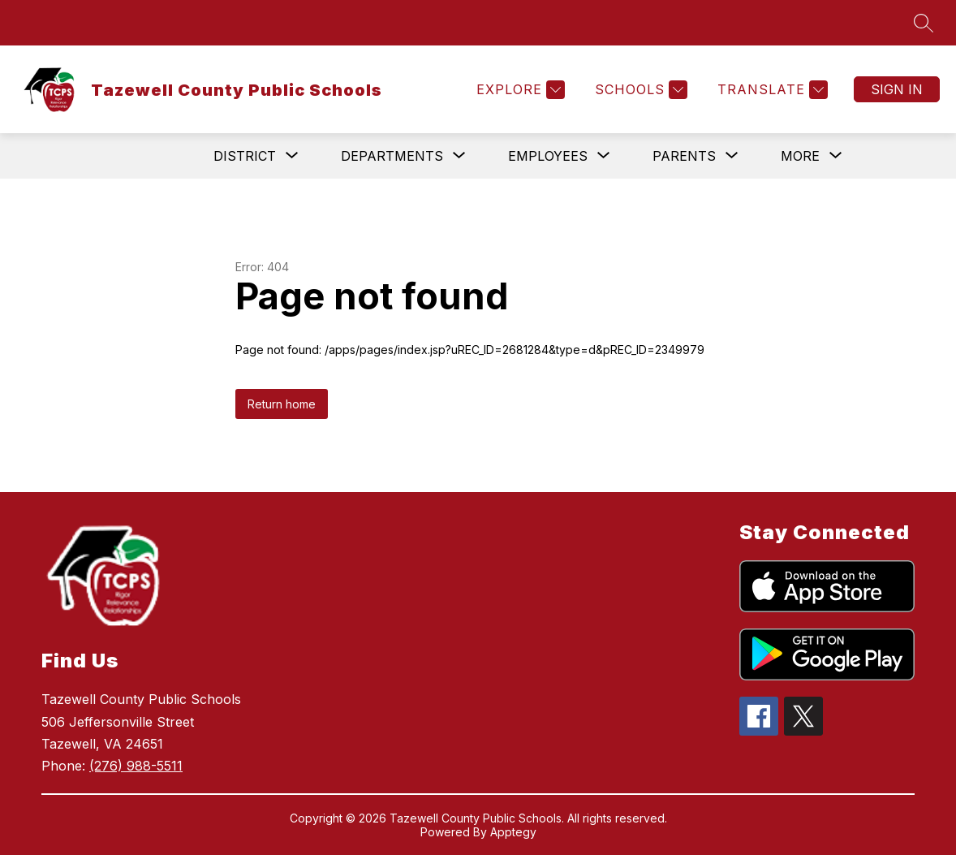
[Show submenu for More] (800, 156)
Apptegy (513, 832)
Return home (282, 404)
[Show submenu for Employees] (548, 156)
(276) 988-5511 (136, 766)
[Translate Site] (770, 90)
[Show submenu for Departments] (392, 156)
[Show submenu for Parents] (684, 156)
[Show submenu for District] (244, 156)
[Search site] (923, 22)
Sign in (897, 89)
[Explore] (518, 90)
